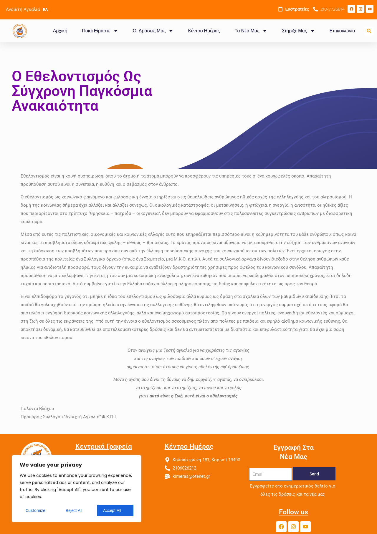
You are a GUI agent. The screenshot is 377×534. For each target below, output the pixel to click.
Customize (35, 510)
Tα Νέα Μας (251, 31)
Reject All (74, 510)
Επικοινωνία (342, 31)
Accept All (112, 510)
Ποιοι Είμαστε (100, 31)
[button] (368, 31)
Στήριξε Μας (298, 31)
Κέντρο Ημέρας (204, 31)
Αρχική (60, 31)
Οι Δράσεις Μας (153, 31)
